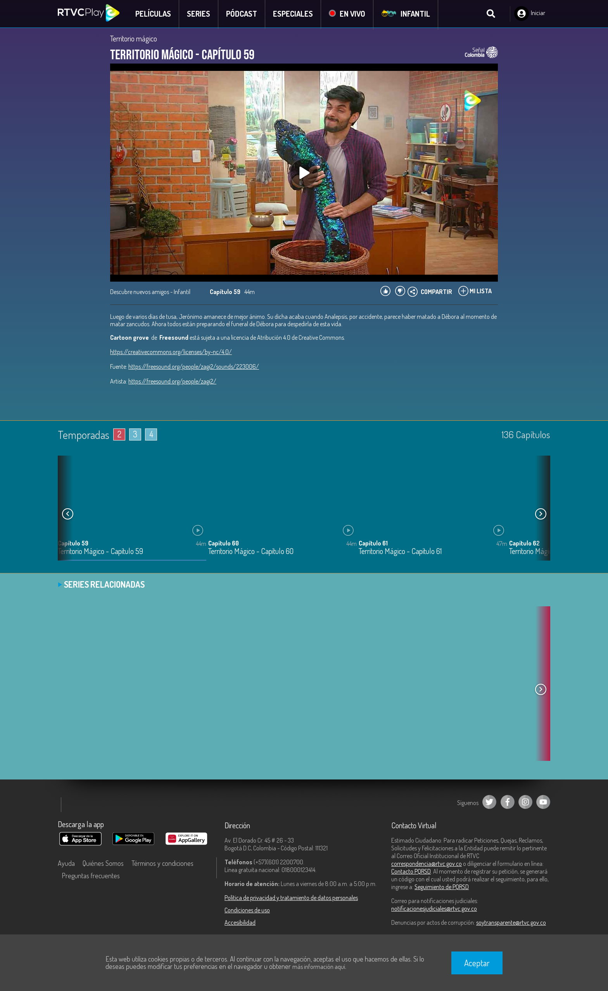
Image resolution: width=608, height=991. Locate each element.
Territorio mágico (133, 39)
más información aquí (318, 966)
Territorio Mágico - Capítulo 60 (251, 552)
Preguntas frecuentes (91, 876)
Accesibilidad (240, 923)
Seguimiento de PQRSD (442, 888)
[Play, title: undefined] (304, 173)
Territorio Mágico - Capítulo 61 (400, 552)
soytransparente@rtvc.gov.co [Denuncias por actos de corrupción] (511, 923)
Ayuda (66, 864)
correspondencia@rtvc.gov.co (426, 865)
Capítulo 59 (73, 544)
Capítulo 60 (223, 544)
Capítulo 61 (373, 544)
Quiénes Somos (103, 864)
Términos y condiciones (162, 864)
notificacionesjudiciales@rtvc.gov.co (434, 910)
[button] (540, 515)
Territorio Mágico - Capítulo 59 (100, 552)
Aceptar (477, 962)
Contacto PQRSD (411, 872)
